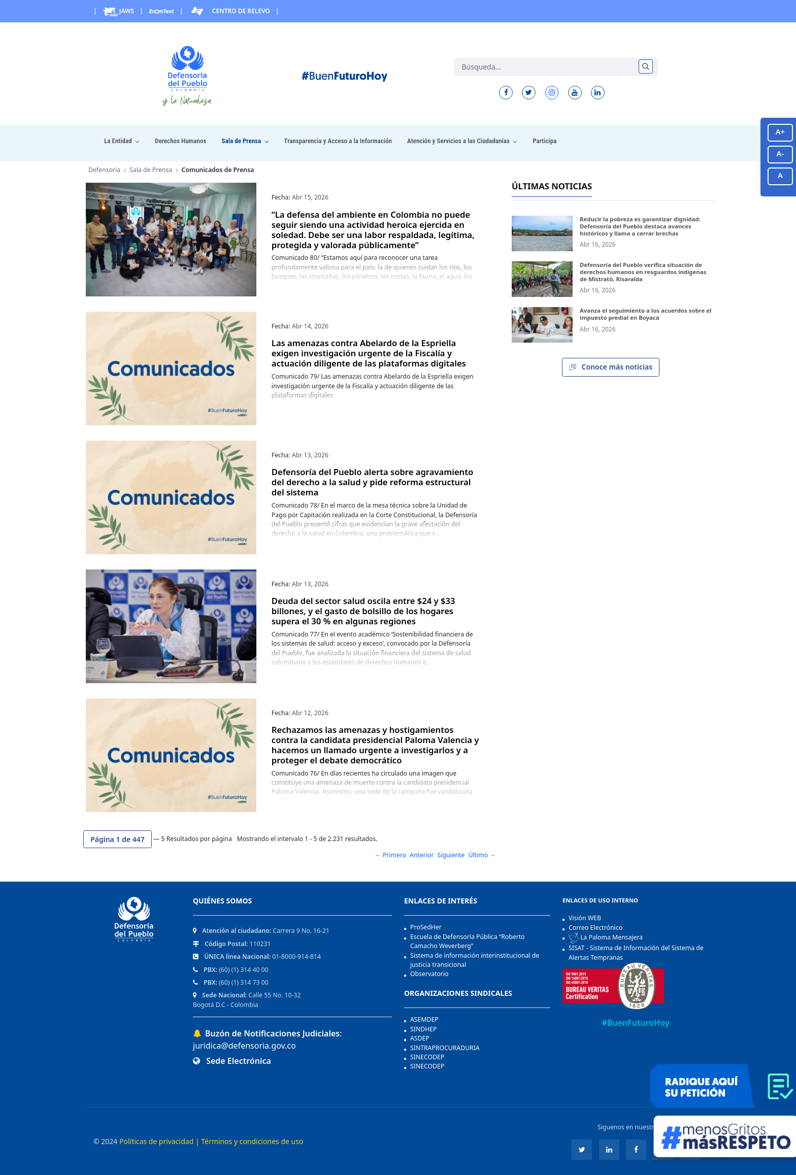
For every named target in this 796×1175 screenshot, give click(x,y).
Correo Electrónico (595, 927)
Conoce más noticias (610, 367)
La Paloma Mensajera (606, 938)
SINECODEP (427, 1057)
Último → (482, 855)
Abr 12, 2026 (310, 713)
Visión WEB (585, 918)
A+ (780, 131)
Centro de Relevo (229, 11)
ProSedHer (426, 927)
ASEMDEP (424, 1019)
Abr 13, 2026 (310, 455)
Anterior (422, 855)
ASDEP (419, 1038)
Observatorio (429, 973)
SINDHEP (423, 1029)
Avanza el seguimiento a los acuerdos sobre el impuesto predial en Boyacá (645, 314)
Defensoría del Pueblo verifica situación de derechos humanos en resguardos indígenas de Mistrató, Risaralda (643, 271)
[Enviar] (646, 66)
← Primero (390, 855)
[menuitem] (122, 141)
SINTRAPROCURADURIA (445, 1048)
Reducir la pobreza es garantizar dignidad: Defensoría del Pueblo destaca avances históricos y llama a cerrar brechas (640, 226)
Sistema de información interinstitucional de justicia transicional (474, 960)
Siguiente (451, 855)
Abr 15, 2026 (310, 197)
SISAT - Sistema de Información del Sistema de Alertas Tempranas (636, 952)
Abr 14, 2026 (310, 326)
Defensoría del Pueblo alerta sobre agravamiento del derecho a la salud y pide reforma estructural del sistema (372, 482)
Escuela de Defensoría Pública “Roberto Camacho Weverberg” (467, 941)
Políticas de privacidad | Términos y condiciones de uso (211, 1141)
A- (780, 153)
